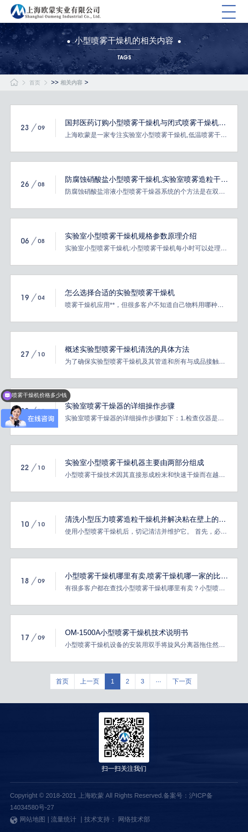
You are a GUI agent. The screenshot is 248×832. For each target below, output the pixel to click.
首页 (34, 82)
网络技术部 (134, 819)
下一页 (182, 681)
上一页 (89, 681)
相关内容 (71, 82)
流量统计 (63, 819)
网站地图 (27, 819)
